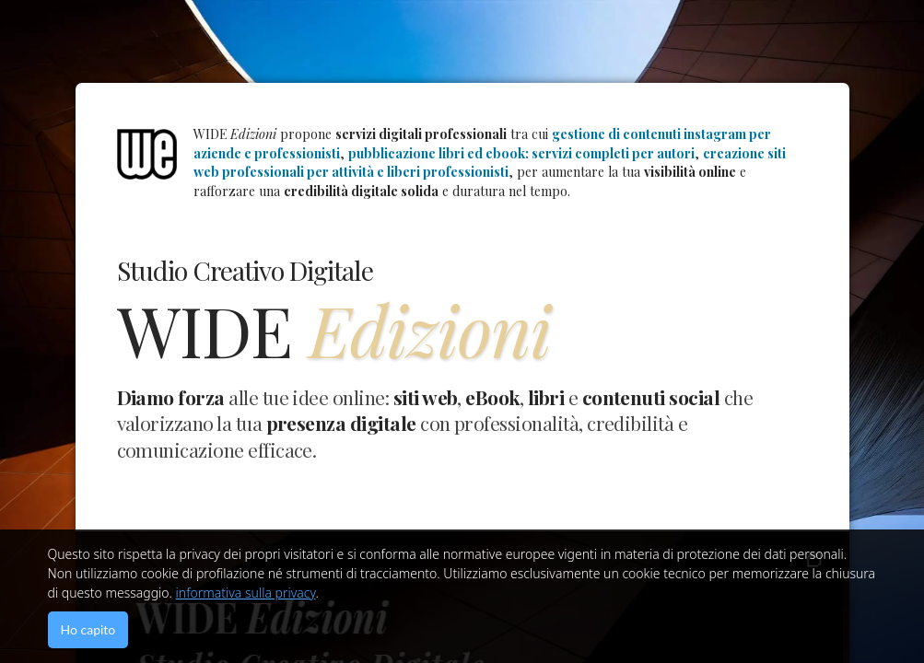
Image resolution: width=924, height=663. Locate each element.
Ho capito (88, 629)
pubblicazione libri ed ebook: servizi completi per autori (521, 153)
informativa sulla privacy (246, 592)
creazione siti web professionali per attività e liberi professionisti (489, 163)
